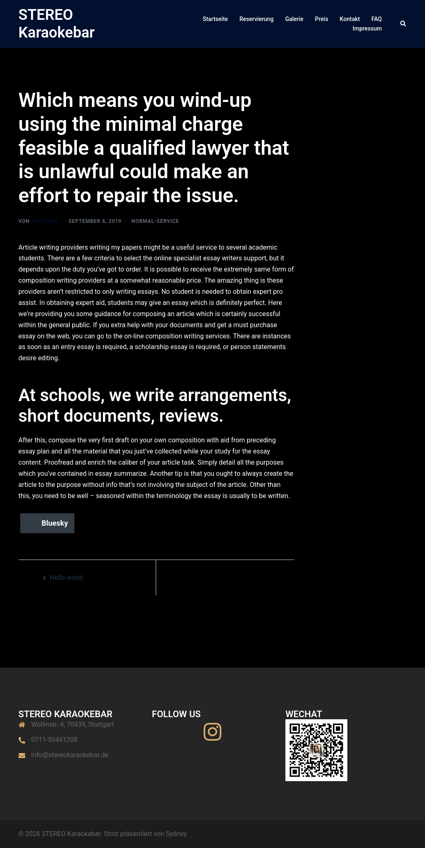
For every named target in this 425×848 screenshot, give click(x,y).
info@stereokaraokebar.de (70, 755)
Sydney (176, 834)
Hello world (66, 577)
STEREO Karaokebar (57, 23)
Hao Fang (45, 221)
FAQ (376, 19)
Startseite (215, 19)
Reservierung (257, 19)
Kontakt (350, 19)
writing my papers (116, 247)
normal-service (155, 221)
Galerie (294, 19)
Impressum (367, 28)
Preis (321, 19)
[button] (403, 24)
